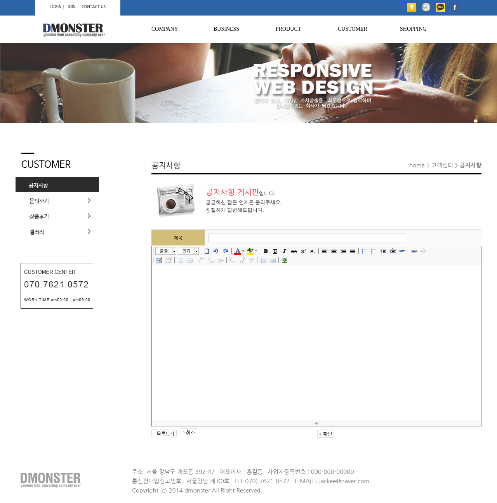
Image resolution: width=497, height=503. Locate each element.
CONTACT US (94, 7)
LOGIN (55, 7)
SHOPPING (413, 29)
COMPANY (164, 29)
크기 (186, 251)
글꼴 (164, 251)
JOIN (71, 7)
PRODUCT (288, 29)
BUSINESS (226, 29)
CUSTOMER (352, 29)
